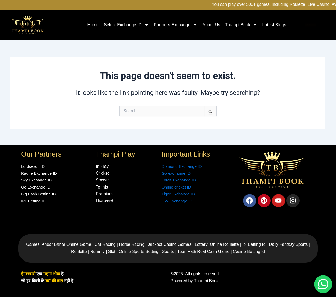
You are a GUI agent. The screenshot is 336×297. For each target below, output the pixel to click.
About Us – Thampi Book (229, 25)
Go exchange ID (177, 173)
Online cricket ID (177, 187)
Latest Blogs (274, 25)
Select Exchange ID (126, 25)
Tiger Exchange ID (179, 194)
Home (92, 25)
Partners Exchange (175, 25)
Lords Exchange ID (179, 180)
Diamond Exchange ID (183, 166)
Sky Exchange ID (178, 201)
